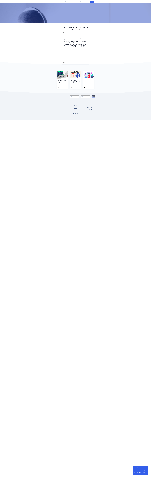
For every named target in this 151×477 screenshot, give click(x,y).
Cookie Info (135, 473)
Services (66, 1)
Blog (80, 1)
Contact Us (92, 1)
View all (93, 68)
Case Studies (72, 1)
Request (93, 96)
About (77, 1)
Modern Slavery (75, 113)
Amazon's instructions (69, 46)
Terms (74, 111)
